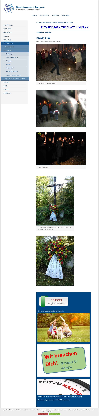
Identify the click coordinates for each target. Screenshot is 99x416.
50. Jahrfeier (44, 15)
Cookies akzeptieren (55, 414)
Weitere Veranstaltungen (13, 75)
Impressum (7, 93)
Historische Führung (12, 57)
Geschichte (7, 32)
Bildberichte (55, 15)
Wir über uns (8, 25)
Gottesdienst (10, 68)
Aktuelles (7, 39)
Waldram (35, 15)
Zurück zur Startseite (44, 32)
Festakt (8, 64)
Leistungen (7, 29)
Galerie (6, 36)
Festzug (8, 61)
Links (5, 86)
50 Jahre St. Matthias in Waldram (15, 78)
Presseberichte (9, 47)
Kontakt (6, 89)
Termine (6, 82)
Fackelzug (9, 54)
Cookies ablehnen (42, 414)
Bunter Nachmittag (12, 71)
